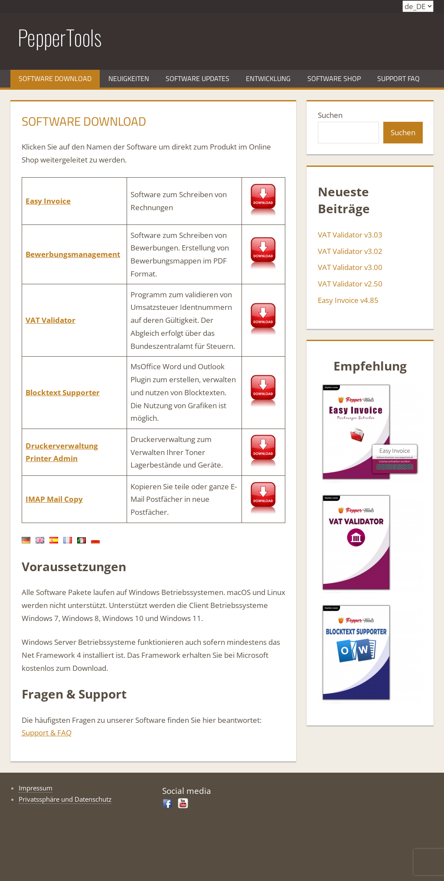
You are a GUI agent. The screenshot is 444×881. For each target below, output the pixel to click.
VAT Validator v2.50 (350, 284)
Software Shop (334, 78)
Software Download (55, 78)
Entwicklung (268, 78)
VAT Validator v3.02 (350, 251)
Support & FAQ (47, 733)
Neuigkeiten (128, 78)
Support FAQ (398, 78)
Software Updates (197, 78)
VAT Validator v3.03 (350, 235)
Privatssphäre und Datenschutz (65, 799)
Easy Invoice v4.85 (348, 300)
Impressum (35, 787)
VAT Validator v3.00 (350, 267)
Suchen (330, 115)
